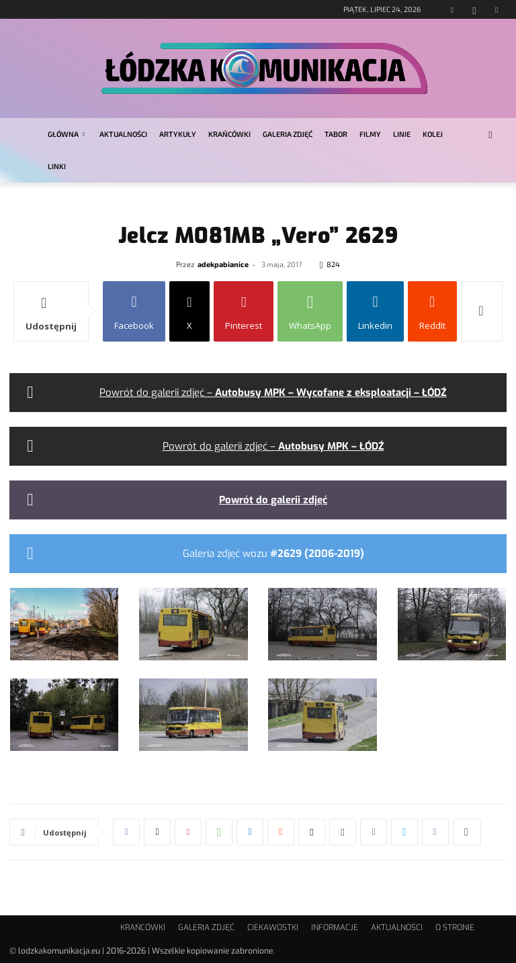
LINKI (57, 166)
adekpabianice (223, 264)
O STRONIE (454, 927)
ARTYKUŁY (177, 134)
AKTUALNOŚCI (123, 134)
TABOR (336, 134)
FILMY (370, 134)
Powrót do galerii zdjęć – (273, 392)
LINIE (402, 134)
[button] (490, 134)
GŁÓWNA (66, 134)
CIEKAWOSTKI (272, 927)
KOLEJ (433, 134)
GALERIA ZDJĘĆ (287, 134)
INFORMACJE (334, 927)
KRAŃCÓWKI (229, 134)
